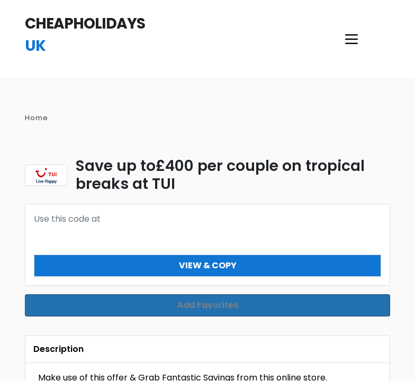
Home (36, 117)
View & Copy (208, 265)
